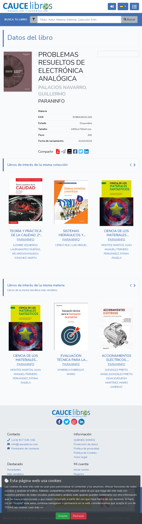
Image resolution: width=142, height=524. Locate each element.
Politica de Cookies (85, 453)
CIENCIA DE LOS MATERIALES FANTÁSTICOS (116, 235)
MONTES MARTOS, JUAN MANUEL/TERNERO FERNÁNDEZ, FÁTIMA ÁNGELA (117, 251)
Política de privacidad (86, 448)
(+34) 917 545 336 (21, 440)
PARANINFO (51, 101)
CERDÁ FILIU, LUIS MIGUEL (71, 245)
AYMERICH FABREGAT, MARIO (71, 372)
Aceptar (62, 516)
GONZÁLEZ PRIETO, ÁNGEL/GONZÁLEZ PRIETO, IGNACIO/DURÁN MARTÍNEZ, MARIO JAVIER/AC (116, 378)
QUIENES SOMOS (84, 440)
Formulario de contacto (23, 448)
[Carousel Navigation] (133, 165)
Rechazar (78, 516)
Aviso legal (80, 457)
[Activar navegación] (134, 6)
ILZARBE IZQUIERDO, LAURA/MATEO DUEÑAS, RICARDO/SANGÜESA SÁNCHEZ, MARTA (26, 251)
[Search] (79, 19)
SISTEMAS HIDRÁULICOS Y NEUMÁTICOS (71, 235)
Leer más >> (36, 507)
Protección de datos (86, 444)
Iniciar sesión (81, 469)
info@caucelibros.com (22, 444)
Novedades (14, 469)
